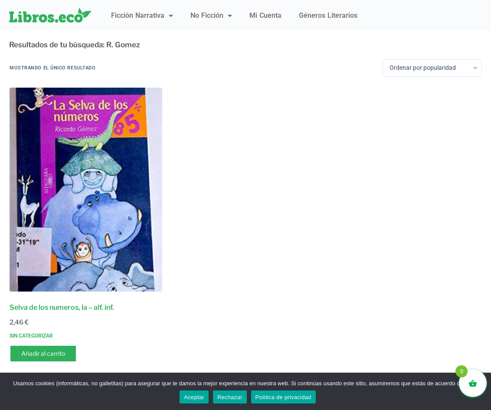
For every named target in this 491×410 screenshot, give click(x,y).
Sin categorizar (31, 336)
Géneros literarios (328, 15)
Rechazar (229, 397)
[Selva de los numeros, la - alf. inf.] (86, 190)
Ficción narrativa (142, 15)
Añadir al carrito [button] (43, 353)
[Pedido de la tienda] (432, 68)
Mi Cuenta (265, 15)
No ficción (211, 15)
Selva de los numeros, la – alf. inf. (62, 307)
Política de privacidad (283, 397)
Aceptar (194, 397)
